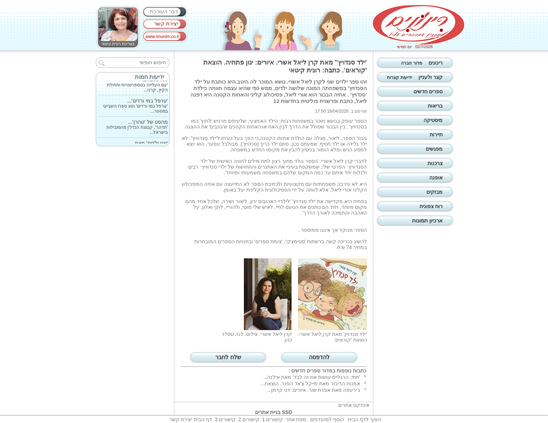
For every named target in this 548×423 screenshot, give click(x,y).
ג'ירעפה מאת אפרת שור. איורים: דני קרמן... (313, 390)
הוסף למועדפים (327, 419)
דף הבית (203, 419)
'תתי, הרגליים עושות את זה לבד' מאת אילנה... (311, 377)
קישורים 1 (272, 419)
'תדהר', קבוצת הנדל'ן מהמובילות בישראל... (137, 128)
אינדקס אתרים (353, 405)
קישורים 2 (248, 419)
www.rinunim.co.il (162, 36)
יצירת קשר (166, 23)
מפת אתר (295, 419)
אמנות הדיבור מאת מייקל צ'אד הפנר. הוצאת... (310, 383)
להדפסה (319, 357)
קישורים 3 (225, 419)
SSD (287, 412)
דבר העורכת (164, 11)
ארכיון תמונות (427, 220)
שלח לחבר (228, 357)
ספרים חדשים (305, 370)
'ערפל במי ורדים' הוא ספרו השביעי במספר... (135, 106)
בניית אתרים (267, 412)
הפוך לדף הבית (364, 419)
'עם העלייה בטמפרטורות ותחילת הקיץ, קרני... (137, 85)
